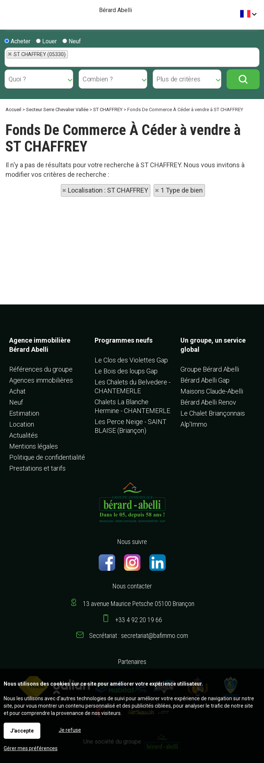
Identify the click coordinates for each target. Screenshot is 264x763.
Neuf (71, 41)
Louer (46, 41)
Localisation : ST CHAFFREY (108, 190)
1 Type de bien (182, 190)
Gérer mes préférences (31, 748)
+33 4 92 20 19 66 (138, 620)
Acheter (17, 41)
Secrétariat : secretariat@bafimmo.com (138, 635)
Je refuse (70, 730)
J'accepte (22, 731)
